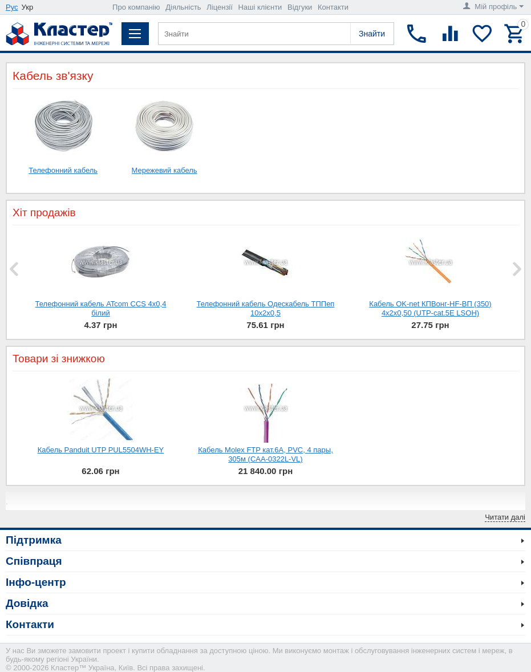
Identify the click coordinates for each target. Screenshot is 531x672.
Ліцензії (219, 7)
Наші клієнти (260, 7)
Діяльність (183, 7)
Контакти (333, 7)
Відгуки (299, 7)
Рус (12, 7)
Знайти (372, 33)
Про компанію (136, 7)
